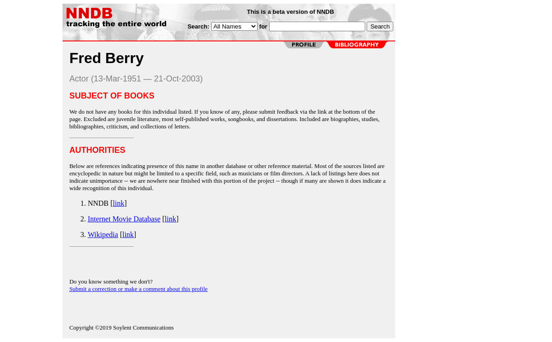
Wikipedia (103, 234)
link (118, 203)
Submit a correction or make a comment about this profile (138, 288)
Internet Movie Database (124, 219)
